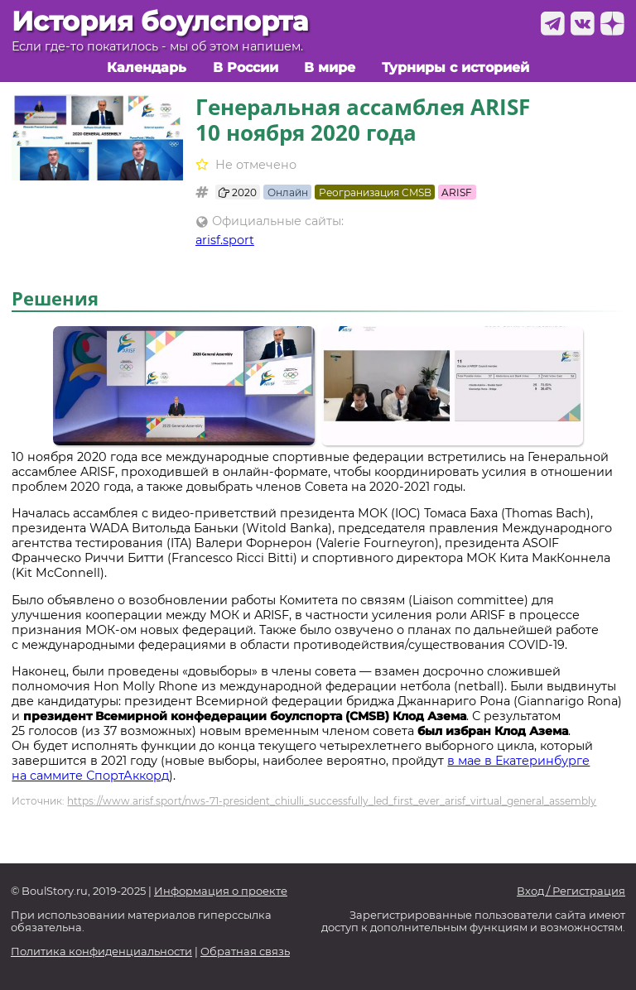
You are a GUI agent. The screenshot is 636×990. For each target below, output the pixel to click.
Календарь (146, 67)
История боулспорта (160, 21)
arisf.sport (224, 240)
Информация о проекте (220, 891)
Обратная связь (245, 951)
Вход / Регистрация (571, 891)
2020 (238, 192)
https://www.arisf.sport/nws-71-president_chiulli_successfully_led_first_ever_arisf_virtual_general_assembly (331, 801)
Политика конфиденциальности (101, 951)
